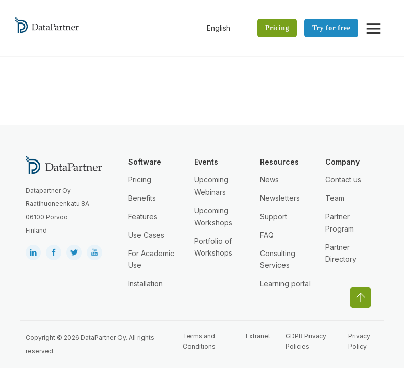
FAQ (267, 235)
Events (206, 161)
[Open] (373, 28)
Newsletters (280, 198)
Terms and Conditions (199, 341)
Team (334, 198)
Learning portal (285, 283)
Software (144, 161)
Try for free (331, 28)
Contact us (343, 179)
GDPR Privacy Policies (306, 341)
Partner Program (339, 222)
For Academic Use (151, 259)
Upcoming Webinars (211, 185)
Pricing (277, 28)
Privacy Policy (359, 341)
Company (342, 161)
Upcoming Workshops (213, 216)
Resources (279, 161)
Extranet (258, 336)
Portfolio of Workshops (213, 247)
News (269, 179)
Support (273, 216)
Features (142, 216)
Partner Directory (341, 253)
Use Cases (146, 235)
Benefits (142, 198)
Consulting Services (277, 259)
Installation (145, 283)
